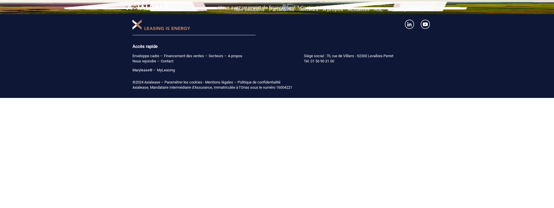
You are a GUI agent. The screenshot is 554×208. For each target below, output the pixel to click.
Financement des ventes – (185, 56)
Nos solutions (249, 9)
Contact (167, 61)
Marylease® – (144, 70)
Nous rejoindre (404, 9)
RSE (378, 9)
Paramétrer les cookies (183, 82)
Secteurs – (218, 56)
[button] (427, 10)
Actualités (359, 9)
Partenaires (281, 9)
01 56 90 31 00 (322, 61)
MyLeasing (166, 70)
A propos (333, 9)
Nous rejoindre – (146, 61)
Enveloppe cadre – (147, 56)
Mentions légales (219, 82)
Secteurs (308, 9)
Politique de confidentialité (258, 82)
